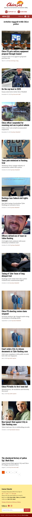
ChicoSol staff (16, 94)
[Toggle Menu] (8, 16)
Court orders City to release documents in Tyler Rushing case (15, 350)
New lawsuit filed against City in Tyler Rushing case (14, 423)
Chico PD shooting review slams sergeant (14, 312)
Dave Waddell (16, 132)
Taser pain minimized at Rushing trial (14, 161)
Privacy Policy (16, 502)
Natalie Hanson (15, 430)
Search (27, 510)
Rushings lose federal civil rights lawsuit (15, 199)
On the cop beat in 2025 (11, 88)
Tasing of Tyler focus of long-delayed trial (13, 274)
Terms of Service (7, 502)
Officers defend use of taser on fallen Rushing (14, 237)
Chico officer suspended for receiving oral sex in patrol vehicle (15, 124)
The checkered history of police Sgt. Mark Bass (14, 459)
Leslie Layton (12, 358)
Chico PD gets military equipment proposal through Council (15, 52)
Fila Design (25, 515)
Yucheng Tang (14, 61)
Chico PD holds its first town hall (15, 386)
